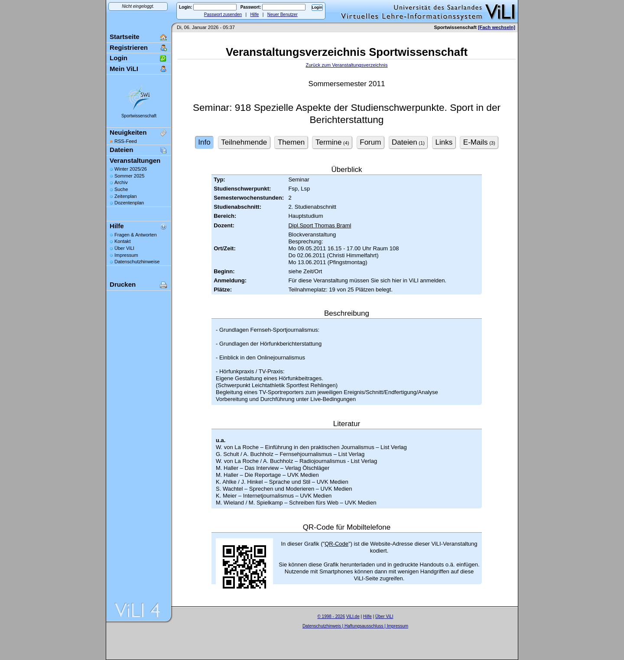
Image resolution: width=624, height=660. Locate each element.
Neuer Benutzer (282, 14)
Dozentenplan (129, 202)
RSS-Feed (125, 141)
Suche (121, 189)
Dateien (121, 149)
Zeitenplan (125, 196)
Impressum (126, 255)
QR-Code (336, 543)
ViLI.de (353, 616)
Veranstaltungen (135, 160)
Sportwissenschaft (138, 115)
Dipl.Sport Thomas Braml (319, 225)
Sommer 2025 (129, 175)
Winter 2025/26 (130, 168)
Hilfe (254, 14)
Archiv (121, 182)
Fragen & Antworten (135, 234)
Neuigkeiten (128, 132)
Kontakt (122, 241)
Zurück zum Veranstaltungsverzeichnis (346, 65)
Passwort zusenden (223, 14)
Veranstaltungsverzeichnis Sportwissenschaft (347, 52)
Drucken (123, 284)
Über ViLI (124, 248)
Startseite (125, 36)
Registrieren (129, 47)
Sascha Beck (364, 631)
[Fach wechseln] (496, 27)
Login (118, 57)
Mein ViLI (124, 68)
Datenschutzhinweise (136, 261)
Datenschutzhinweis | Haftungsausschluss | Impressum (355, 626)
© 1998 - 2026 (331, 616)
